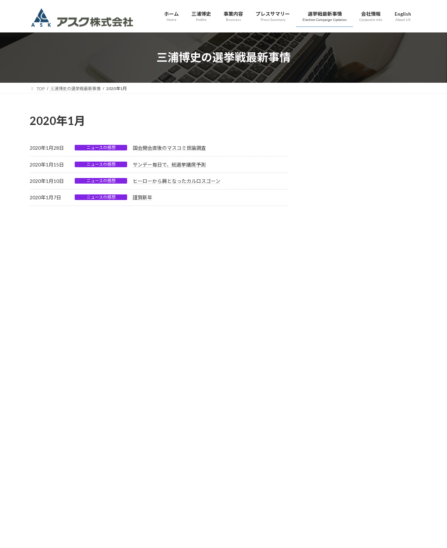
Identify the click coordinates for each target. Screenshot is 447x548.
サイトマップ (48, 431)
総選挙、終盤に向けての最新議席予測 (351, 162)
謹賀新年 (142, 197)
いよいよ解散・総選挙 (334, 267)
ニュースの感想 (101, 147)
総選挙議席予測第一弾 (334, 214)
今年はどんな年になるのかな (341, 293)
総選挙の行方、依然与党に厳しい (346, 241)
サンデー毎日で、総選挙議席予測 (169, 165)
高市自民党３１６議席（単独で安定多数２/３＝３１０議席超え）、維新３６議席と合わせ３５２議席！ (362, 129)
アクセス (139, 431)
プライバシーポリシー (96, 431)
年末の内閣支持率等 (332, 319)
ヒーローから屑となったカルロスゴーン (176, 181)
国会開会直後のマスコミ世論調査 (169, 148)
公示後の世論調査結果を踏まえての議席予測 (358, 188)
